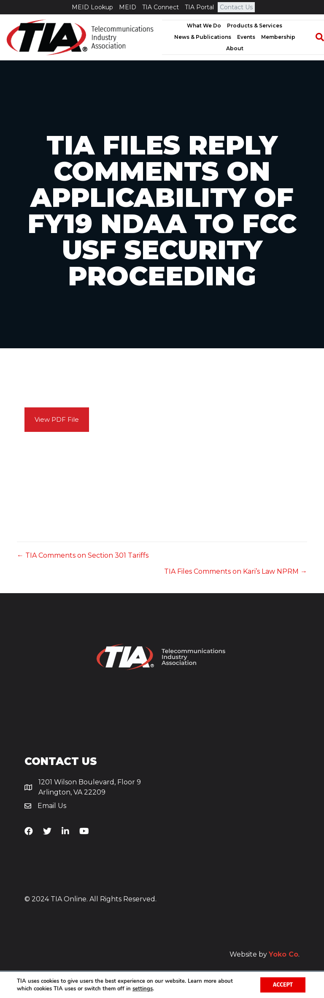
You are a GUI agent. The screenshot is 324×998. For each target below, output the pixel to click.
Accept (283, 984)
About (234, 48)
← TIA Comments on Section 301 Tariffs (82, 555)
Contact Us (236, 7)
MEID (127, 7)
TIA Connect (160, 7)
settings (142, 989)
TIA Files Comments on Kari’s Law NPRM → (235, 571)
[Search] (315, 37)
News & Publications (202, 37)
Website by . (265, 954)
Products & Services (254, 25)
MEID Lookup (92, 7)
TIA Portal (199, 7)
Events (246, 37)
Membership (278, 37)
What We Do (204, 25)
